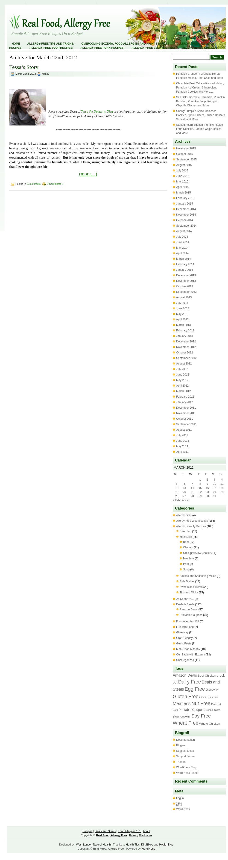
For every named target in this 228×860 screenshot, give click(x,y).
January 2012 (184, 402)
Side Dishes (187, 581)
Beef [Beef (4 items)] (201, 675)
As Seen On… (185, 599)
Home (16, 43)
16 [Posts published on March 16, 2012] (207, 488)
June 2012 (182, 374)
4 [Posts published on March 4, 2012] (222, 479)
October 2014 (184, 220)
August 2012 (184, 363)
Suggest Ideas (185, 750)
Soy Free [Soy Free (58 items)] (201, 715)
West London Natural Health (93, 844)
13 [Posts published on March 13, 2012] (184, 488)
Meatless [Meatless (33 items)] (181, 703)
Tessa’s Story (23, 67)
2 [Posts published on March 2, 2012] (207, 479)
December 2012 (186, 341)
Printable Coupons (191, 615)
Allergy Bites (184, 515)
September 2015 (186, 159)
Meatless (188, 558)
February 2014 (185, 264)
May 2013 (182, 314)
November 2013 (186, 280)
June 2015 (182, 176)
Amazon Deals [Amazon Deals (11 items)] (185, 675)
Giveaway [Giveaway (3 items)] (212, 689)
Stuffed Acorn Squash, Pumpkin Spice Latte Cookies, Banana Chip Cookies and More (199, 129)
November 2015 (186, 148)
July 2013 (182, 303)
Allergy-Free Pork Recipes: (102, 47)
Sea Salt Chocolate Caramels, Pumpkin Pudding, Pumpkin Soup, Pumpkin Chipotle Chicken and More (200, 101)
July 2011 (182, 435)
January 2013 (184, 336)
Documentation (185, 739)
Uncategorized (185, 660)
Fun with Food (185, 627)
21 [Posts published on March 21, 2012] (192, 492)
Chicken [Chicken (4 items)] (210, 675)
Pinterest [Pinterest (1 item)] (216, 704)
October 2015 (184, 154)
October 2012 (184, 352)
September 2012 (186, 358)
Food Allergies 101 (187, 621)
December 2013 (186, 275)
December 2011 (186, 407)
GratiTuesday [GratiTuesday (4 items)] (208, 697)
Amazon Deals (189, 609)
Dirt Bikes (147, 844)
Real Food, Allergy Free (111, 835)
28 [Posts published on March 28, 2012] (192, 496)
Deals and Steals (105, 831)
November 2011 (186, 413)
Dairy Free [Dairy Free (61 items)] (189, 681)
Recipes (87, 831)
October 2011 (184, 418)
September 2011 (186, 424)
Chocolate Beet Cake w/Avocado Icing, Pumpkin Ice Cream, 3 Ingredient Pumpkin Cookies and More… (200, 87)
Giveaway (182, 632)
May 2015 (182, 181)
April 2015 (182, 187)
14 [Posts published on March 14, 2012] (192, 488)
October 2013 (184, 286)
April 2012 (182, 385)
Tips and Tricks (189, 592)
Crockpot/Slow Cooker (196, 553)
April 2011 (182, 451)
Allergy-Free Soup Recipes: (51, 47)
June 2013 (182, 308)
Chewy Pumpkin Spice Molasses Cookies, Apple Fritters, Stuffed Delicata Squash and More (200, 115)
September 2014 (186, 225)
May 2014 (182, 247)
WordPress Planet (187, 773)
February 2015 (185, 198)
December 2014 (186, 209)
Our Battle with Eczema (190, 654)
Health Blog (166, 844)
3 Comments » (55, 183)
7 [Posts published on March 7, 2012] (192, 483)
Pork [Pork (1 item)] (175, 710)
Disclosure (145, 835)
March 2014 (183, 258)
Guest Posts (34, 183)
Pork (186, 564)
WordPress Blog (186, 767)
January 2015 (184, 203)
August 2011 (184, 429)
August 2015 (184, 165)
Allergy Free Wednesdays (192, 520)
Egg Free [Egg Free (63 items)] (195, 689)
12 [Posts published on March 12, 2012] (176, 488)
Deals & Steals (185, 604)
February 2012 (185, 396)
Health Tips (133, 844)
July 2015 (182, 170)
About (146, 831)
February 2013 (185, 330)
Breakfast (185, 531)
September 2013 (186, 291)
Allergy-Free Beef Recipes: (153, 47)
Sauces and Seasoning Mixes (198, 576)
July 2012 (182, 369)
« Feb (176, 500)
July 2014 (182, 236)
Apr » (185, 500)
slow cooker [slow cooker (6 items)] (181, 716)
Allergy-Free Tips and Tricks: (50, 43)
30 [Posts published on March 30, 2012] (207, 496)
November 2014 (186, 214)
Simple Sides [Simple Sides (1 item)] (213, 710)
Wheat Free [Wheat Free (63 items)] (185, 723)
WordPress (183, 809)
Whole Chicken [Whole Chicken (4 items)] (209, 723)
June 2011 (182, 440)
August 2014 (184, 231)
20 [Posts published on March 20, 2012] (184, 492)
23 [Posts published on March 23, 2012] (207, 492)
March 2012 (183, 391)
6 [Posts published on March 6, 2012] (184, 483)
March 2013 (183, 325)
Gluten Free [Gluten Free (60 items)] (186, 696)
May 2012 (182, 380)
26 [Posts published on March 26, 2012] (176, 496)
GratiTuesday (184, 638)
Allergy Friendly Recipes (191, 526)
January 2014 (184, 269)
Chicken (188, 547)
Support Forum (185, 756)
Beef (186, 542)
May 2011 (182, 446)
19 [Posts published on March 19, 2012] (176, 492)
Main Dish (186, 536)
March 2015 (183, 192)
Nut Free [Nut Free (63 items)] (200, 703)
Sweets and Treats (191, 587)
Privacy (133, 835)
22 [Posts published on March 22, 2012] (200, 492)
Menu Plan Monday (188, 649)
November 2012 (186, 347)
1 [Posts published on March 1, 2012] (200, 479)
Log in (180, 798)
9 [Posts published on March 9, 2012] (207, 483)
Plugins (180, 745)
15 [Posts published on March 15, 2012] (200, 488)
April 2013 (182, 319)
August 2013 (184, 297)
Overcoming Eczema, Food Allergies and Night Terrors (125, 43)
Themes (181, 761)
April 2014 (182, 253)
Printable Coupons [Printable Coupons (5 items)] (191, 710)
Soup (186, 569)
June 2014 (182, 242)
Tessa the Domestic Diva (97, 111)
